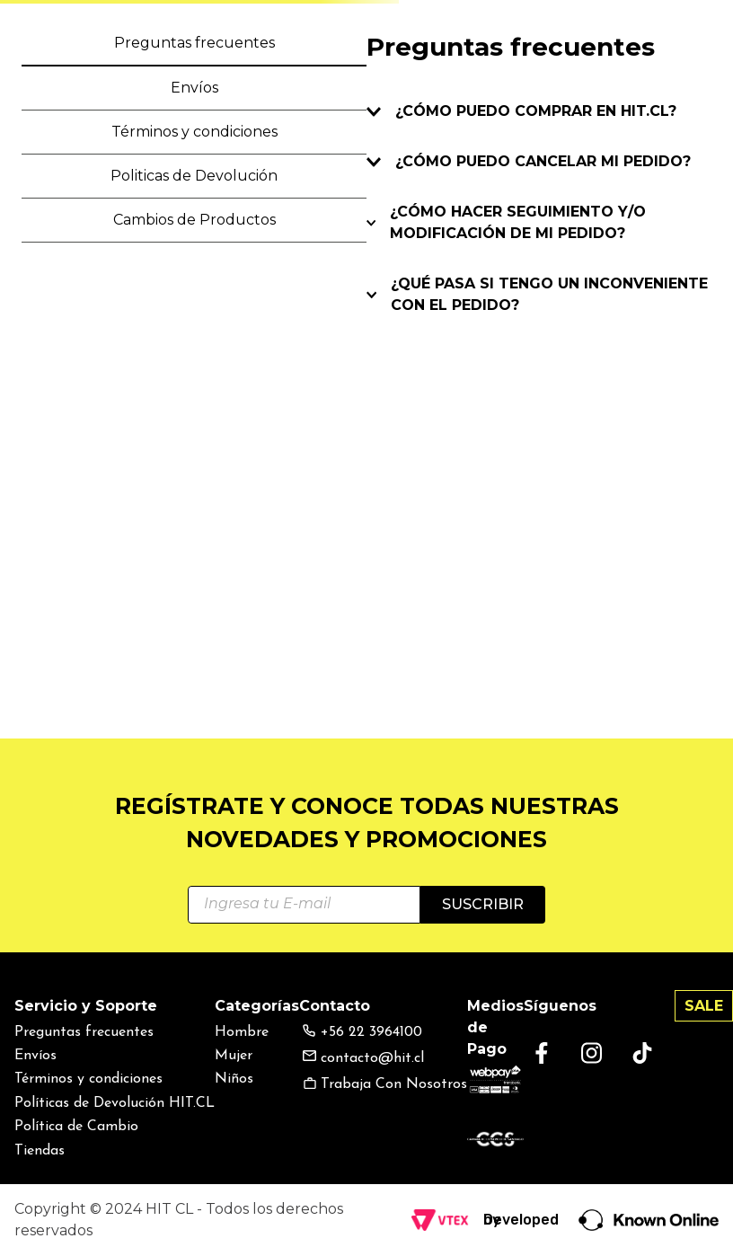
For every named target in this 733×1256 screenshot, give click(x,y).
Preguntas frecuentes (194, 42)
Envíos (194, 87)
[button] (538, 111)
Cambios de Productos (194, 219)
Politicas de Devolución (194, 175)
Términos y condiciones (194, 131)
